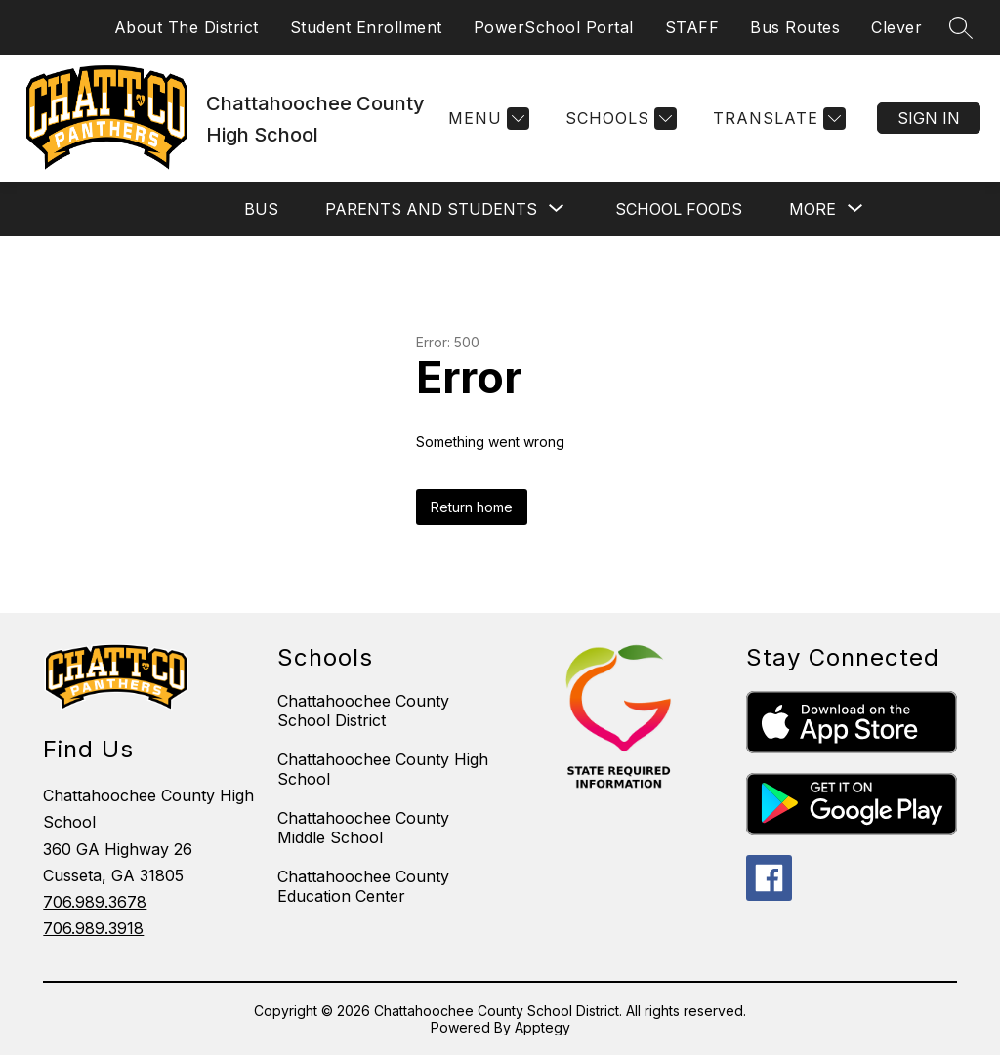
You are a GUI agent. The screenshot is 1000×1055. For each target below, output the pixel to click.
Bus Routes (795, 27)
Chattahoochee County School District (363, 710)
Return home (472, 507)
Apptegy (542, 1027)
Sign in (928, 118)
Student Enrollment (366, 27)
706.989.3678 (94, 902)
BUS (261, 209)
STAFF (692, 27)
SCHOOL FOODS (678, 209)
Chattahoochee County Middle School (363, 827)
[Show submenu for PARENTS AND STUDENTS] (431, 209)
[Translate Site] (777, 118)
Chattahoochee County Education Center (363, 886)
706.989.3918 (93, 928)
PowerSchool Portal (554, 27)
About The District (186, 27)
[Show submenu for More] (812, 209)
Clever (896, 27)
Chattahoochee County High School (382, 769)
